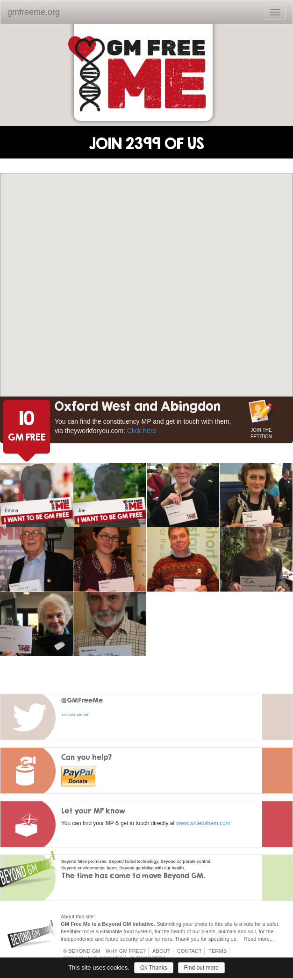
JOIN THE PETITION (261, 432)
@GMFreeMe (82, 700)
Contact (189, 951)
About (161, 951)
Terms (217, 951)
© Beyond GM (81, 951)
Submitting (169, 924)
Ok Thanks (153, 967)
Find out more (201, 967)
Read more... (259, 939)
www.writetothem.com (203, 823)
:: (94, 916)
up (233, 939)
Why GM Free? (126, 951)
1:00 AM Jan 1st (74, 715)
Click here (141, 430)
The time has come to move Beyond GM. (133, 875)
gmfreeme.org (33, 12)
